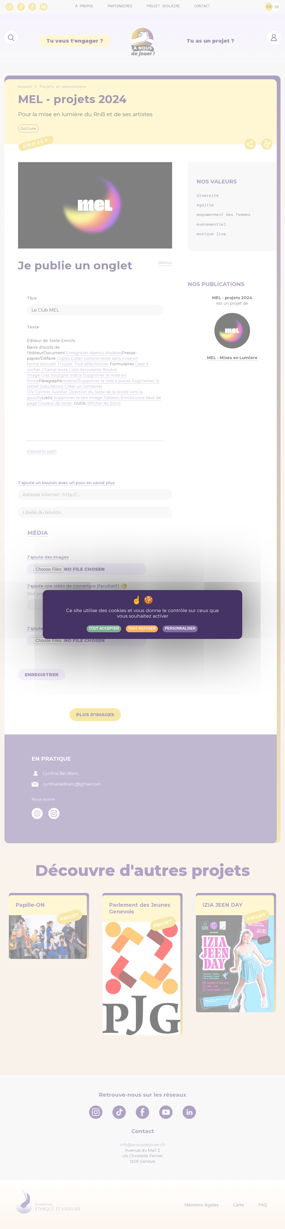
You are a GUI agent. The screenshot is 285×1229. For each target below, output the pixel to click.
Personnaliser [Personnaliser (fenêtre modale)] (180, 628)
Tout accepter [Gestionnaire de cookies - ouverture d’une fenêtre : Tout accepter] (104, 628)
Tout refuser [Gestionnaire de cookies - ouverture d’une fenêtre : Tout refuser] (142, 628)
